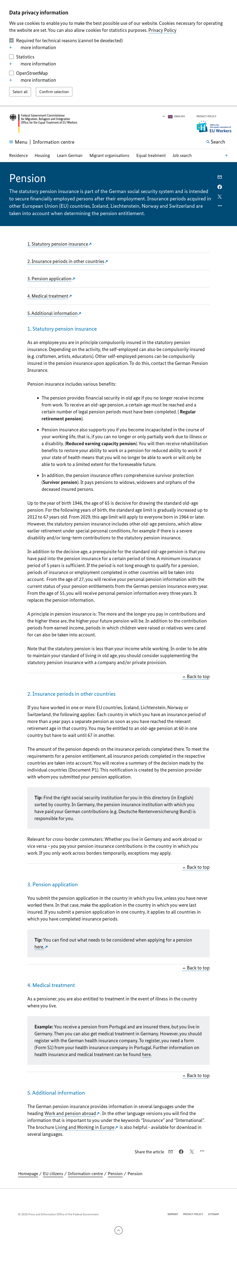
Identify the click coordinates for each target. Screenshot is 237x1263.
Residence (18, 155)
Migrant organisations (109, 155)
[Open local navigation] (226, 155)
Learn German (70, 155)
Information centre (85, 1173)
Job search (182, 155)
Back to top (196, 676)
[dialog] (118, 53)
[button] (225, 116)
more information (32, 47)
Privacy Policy (162, 30)
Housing (42, 155)
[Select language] (173, 116)
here (146, 1054)
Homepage (28, 1173)
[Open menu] (14, 142)
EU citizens (53, 1173)
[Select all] (20, 91)
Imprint (173, 1214)
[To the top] (118, 1230)
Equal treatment (151, 155)
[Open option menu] (220, 206)
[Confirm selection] (54, 91)
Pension (115, 1173)
